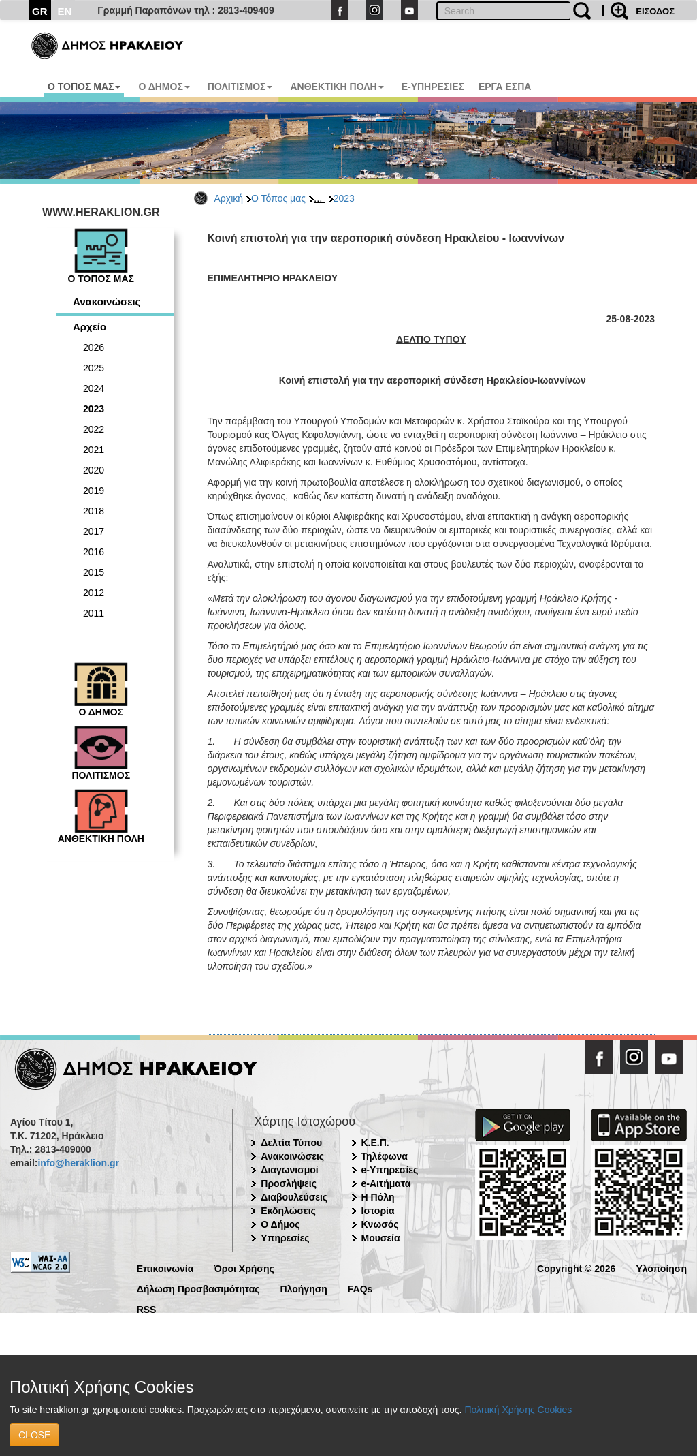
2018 (93, 511)
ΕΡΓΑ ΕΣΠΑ (505, 86)
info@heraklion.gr (77, 1163)
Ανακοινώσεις (106, 301)
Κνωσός (380, 1224)
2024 (93, 388)
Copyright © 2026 (576, 1267)
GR (40, 11)
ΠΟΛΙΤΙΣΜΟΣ (240, 86)
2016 (93, 551)
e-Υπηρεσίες (390, 1169)
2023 (344, 198)
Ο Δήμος (280, 1224)
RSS (147, 1308)
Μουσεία (380, 1238)
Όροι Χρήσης (244, 1267)
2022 (93, 429)
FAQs (360, 1288)
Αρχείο (89, 326)
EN (65, 11)
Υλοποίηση (661, 1267)
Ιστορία (378, 1210)
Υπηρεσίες (285, 1238)
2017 (93, 531)
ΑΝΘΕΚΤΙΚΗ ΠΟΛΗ (336, 86)
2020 (93, 470)
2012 (93, 592)
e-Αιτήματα (386, 1183)
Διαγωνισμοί (289, 1169)
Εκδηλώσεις (288, 1210)
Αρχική (229, 198)
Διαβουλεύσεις (294, 1197)
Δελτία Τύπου (291, 1142)
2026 (93, 347)
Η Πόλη (378, 1197)
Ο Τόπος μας (278, 198)
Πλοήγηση (303, 1288)
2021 (93, 449)
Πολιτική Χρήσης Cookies (518, 1409)
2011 (93, 613)
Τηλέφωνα (384, 1156)
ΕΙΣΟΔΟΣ (655, 11)
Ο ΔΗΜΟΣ (163, 86)
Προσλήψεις (289, 1183)
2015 (93, 572)
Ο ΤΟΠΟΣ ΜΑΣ (84, 86)
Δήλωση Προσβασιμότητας (198, 1288)
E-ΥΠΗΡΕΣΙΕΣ (433, 86)
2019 (93, 490)
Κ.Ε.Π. (375, 1142)
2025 (93, 367)
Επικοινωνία (165, 1267)
